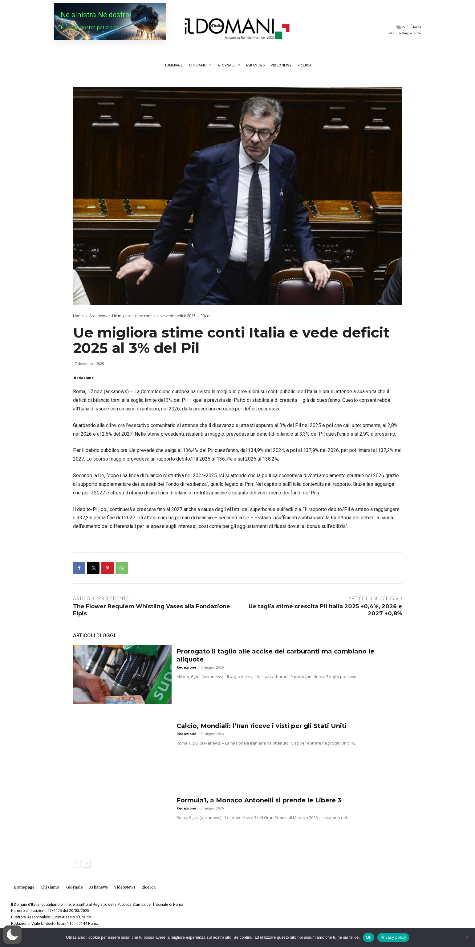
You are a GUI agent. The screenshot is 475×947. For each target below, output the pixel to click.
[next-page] (87, 864)
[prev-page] (77, 864)
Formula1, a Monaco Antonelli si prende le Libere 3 (259, 800)
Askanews (98, 315)
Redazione (84, 377)
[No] (467, 937)
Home (78, 315)
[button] (12, 934)
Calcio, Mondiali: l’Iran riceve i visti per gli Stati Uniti (262, 725)
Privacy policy (393, 937)
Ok (368, 937)
